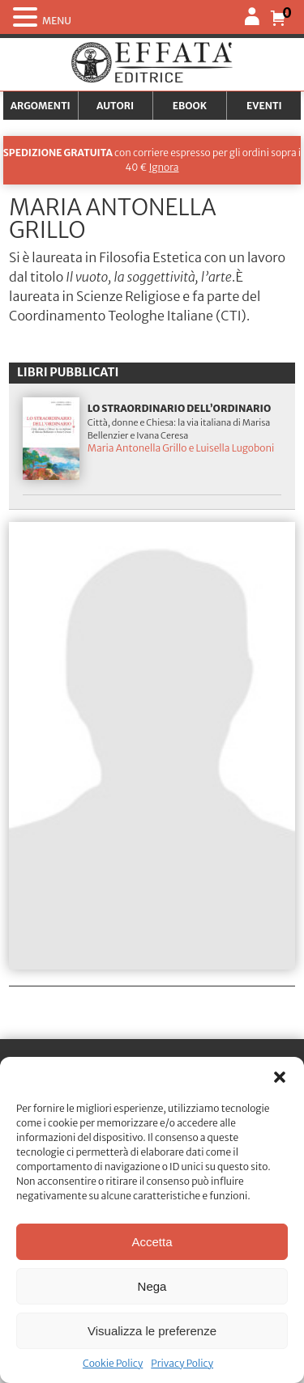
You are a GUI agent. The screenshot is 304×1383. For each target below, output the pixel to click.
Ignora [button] (164, 167)
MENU (56, 21)
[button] (280, 1077)
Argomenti (41, 106)
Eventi (264, 106)
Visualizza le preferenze (152, 1331)
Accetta (151, 1242)
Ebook (190, 106)
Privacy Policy (182, 1363)
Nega (152, 1286)
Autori (115, 106)
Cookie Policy (113, 1363)
